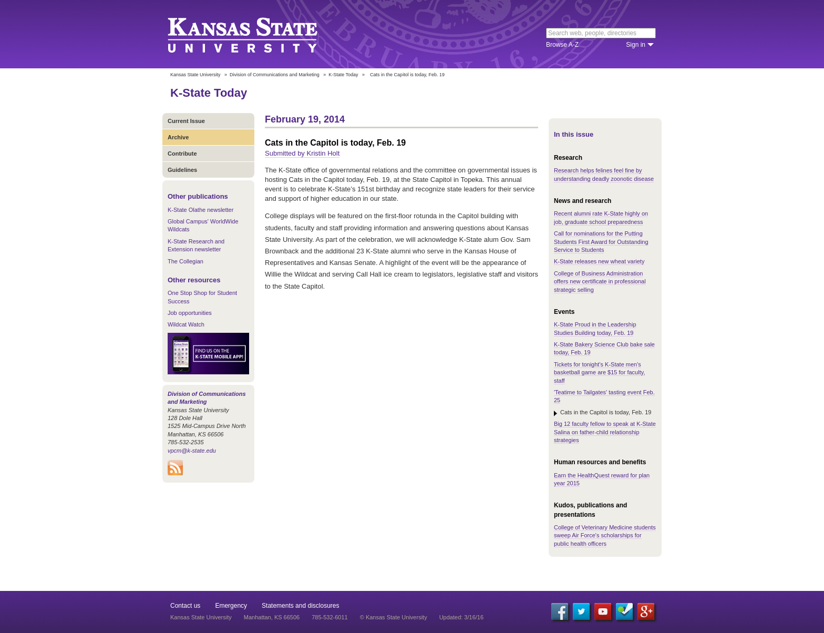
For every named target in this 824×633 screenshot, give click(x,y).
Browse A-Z (562, 44)
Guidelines (182, 170)
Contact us (185, 605)
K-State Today (343, 74)
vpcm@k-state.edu (192, 450)
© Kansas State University (393, 617)
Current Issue (186, 121)
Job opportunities (190, 313)
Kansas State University (256, 34)
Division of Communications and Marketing (275, 74)
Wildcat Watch (186, 324)
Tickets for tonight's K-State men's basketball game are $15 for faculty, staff (599, 372)
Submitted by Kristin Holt (302, 153)
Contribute (182, 153)
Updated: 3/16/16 (461, 617)
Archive (178, 137)
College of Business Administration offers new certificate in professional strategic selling (600, 281)
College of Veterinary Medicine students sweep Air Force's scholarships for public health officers (605, 535)
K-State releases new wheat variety (599, 261)
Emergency (231, 605)
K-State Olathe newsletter (200, 210)
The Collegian (185, 261)
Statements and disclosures (300, 605)
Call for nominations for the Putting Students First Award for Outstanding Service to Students (601, 241)
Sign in (635, 44)
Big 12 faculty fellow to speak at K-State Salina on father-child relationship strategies (605, 432)
